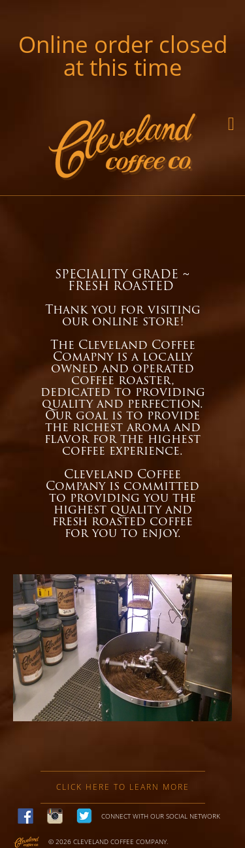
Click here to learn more (122, 786)
